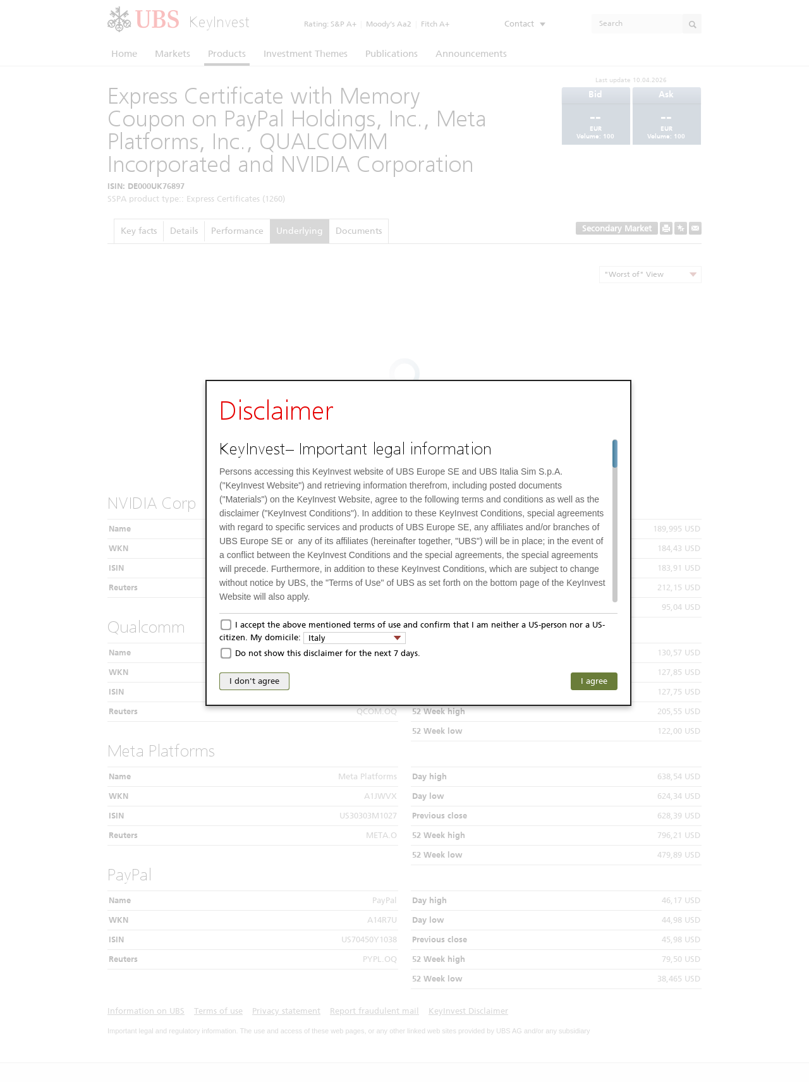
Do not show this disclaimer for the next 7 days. (327, 653)
